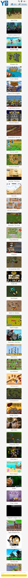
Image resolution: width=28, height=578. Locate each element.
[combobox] (25, 1)
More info (2, 573)
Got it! (14, 575)
